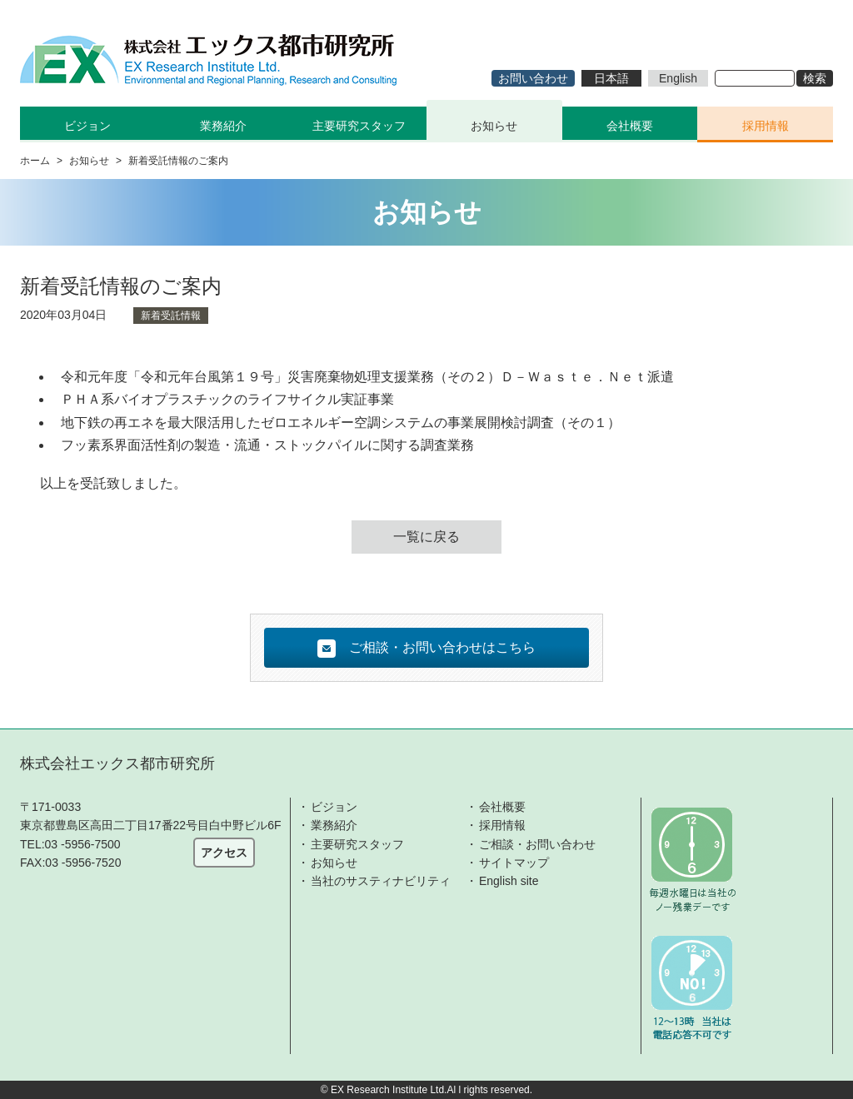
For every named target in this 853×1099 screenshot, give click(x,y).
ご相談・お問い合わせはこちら (426, 648)
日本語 (611, 78)
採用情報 (765, 125)
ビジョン (334, 806)
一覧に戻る (426, 537)
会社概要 (629, 125)
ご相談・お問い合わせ (537, 844)
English (678, 78)
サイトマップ (514, 862)
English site (509, 881)
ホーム (35, 161)
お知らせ (494, 125)
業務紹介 (334, 825)
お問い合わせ (533, 78)
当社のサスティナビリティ (381, 881)
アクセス (224, 852)
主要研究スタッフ (359, 125)
